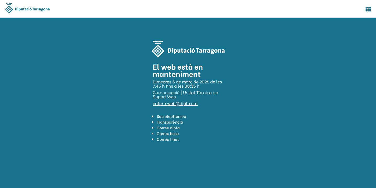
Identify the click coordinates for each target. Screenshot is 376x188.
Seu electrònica (171, 116)
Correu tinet (168, 139)
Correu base (168, 133)
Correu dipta (168, 127)
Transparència (170, 122)
